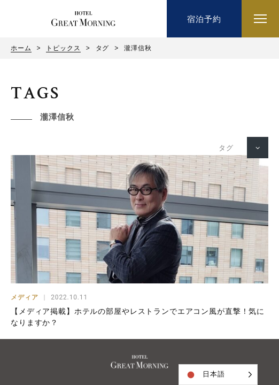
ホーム (21, 48)
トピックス (63, 48)
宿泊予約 (204, 19)
